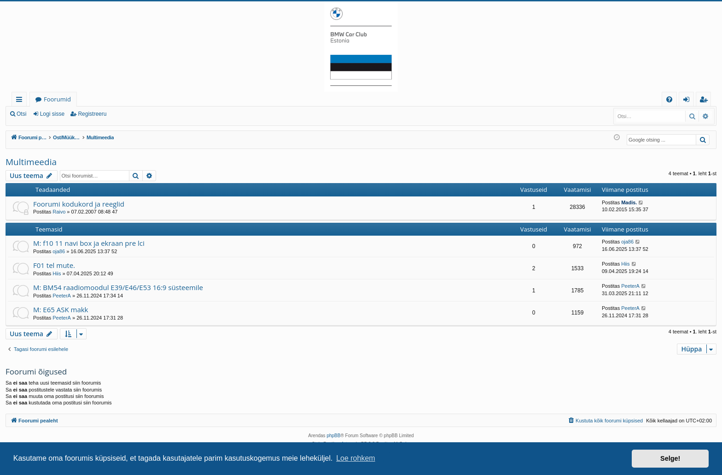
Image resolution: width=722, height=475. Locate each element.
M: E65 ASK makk (60, 309)
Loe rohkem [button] (355, 458)
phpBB (333, 435)
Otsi (21, 114)
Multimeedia (31, 162)
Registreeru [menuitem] (705, 101)
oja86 (58, 251)
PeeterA (61, 295)
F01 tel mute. (54, 265)
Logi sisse (52, 114)
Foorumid (57, 99)
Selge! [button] (670, 458)
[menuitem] (669, 99)
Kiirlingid (21, 101)
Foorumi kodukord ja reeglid (78, 203)
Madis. (629, 202)
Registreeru (92, 114)
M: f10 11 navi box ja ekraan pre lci (89, 243)
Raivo (58, 211)
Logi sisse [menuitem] (688, 101)
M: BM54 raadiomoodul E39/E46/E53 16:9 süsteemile (118, 287)
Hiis (56, 273)
